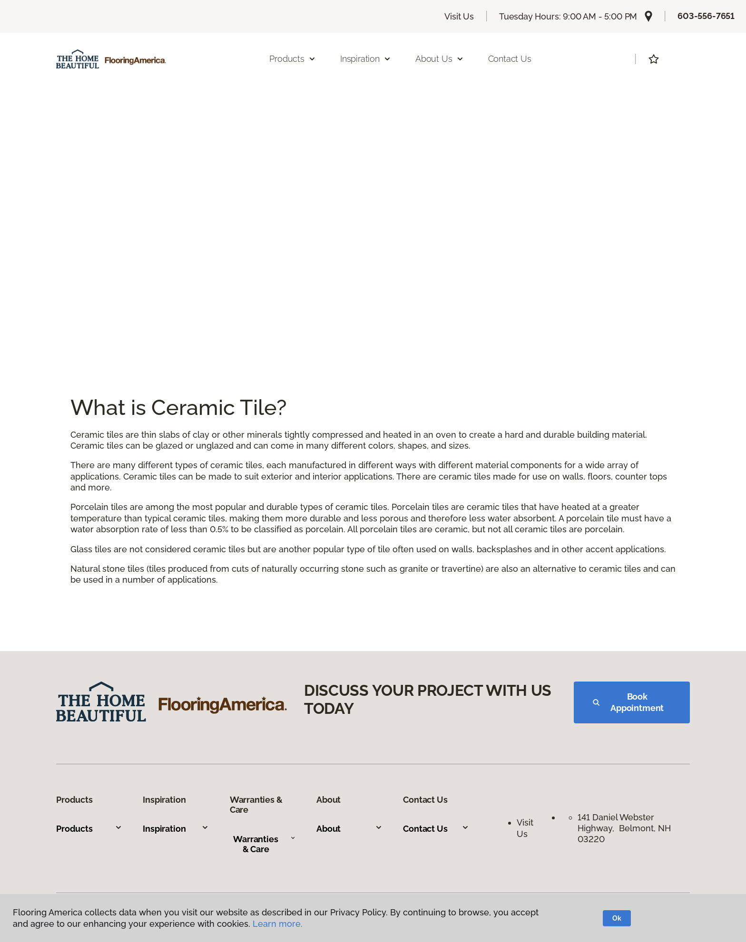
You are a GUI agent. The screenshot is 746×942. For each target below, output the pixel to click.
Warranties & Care (264, 844)
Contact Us (509, 59)
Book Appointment (628, 702)
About (349, 829)
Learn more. (278, 924)
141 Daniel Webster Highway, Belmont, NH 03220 (624, 828)
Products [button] (292, 59)
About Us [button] (439, 59)
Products (89, 829)
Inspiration (176, 829)
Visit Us (459, 16)
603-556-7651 (706, 16)
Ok (616, 918)
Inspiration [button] (365, 59)
